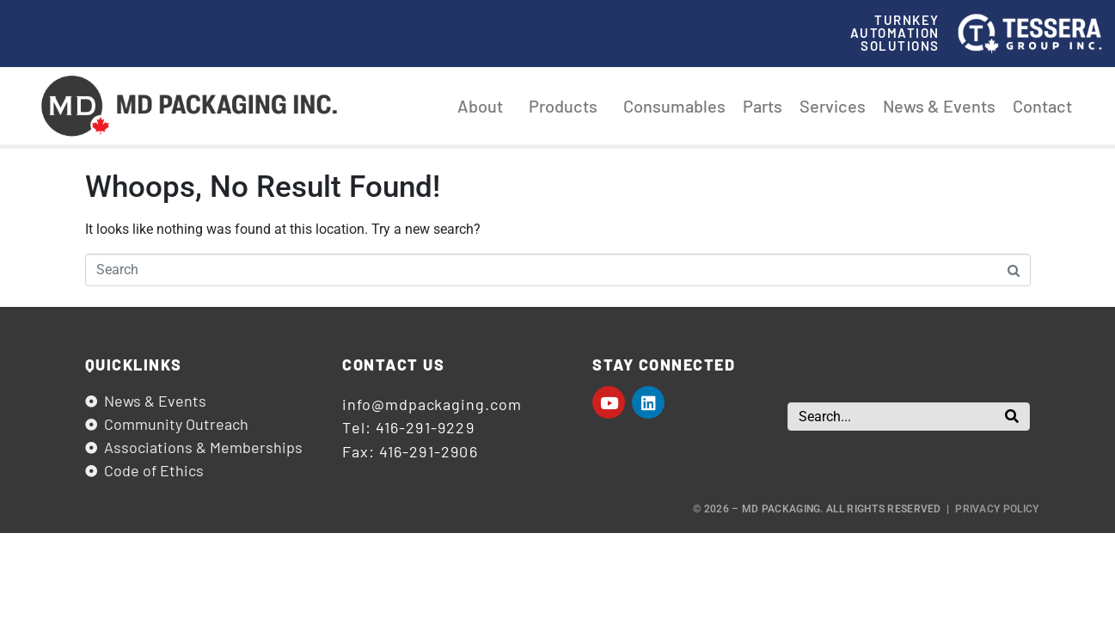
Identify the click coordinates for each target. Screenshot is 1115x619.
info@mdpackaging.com (431, 404)
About (484, 105)
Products (567, 105)
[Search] (1012, 416)
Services (832, 105)
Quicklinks (133, 364)
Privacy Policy (996, 509)
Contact (1042, 105)
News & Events (939, 105)
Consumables (674, 105)
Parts (762, 105)
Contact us (393, 364)
